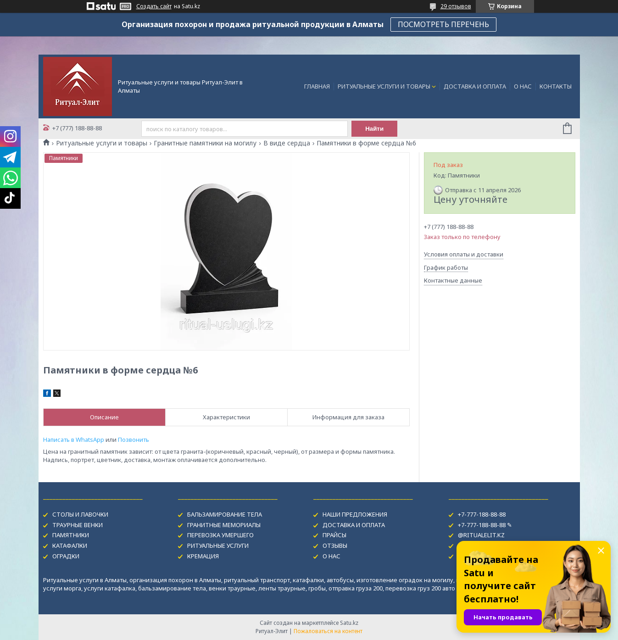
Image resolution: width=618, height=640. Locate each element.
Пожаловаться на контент (328, 631)
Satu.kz (349, 623)
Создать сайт (154, 6)
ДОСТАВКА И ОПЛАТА (475, 86)
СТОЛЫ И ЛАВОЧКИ (80, 514)
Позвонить (133, 439)
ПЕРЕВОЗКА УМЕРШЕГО (220, 535)
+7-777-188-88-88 (482, 514)
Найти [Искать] (374, 128)
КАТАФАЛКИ (69, 545)
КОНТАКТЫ (556, 86)
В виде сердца (286, 143)
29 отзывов (455, 6)
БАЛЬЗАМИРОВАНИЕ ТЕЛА (224, 514)
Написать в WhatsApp (73, 439)
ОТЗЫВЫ (335, 545)
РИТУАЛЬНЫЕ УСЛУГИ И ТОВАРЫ (384, 86)
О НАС (523, 86)
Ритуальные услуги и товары (101, 143)
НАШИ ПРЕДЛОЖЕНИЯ (355, 514)
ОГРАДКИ (65, 556)
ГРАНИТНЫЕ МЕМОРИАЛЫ (224, 525)
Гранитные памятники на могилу (205, 143)
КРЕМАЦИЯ (203, 556)
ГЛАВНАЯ (317, 86)
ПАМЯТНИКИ (70, 535)
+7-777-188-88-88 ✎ (485, 525)
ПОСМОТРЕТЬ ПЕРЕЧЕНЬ (443, 24)
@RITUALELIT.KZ (481, 535)
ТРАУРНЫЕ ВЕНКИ (77, 525)
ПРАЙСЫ (334, 535)
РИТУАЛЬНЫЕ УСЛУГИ (218, 545)
